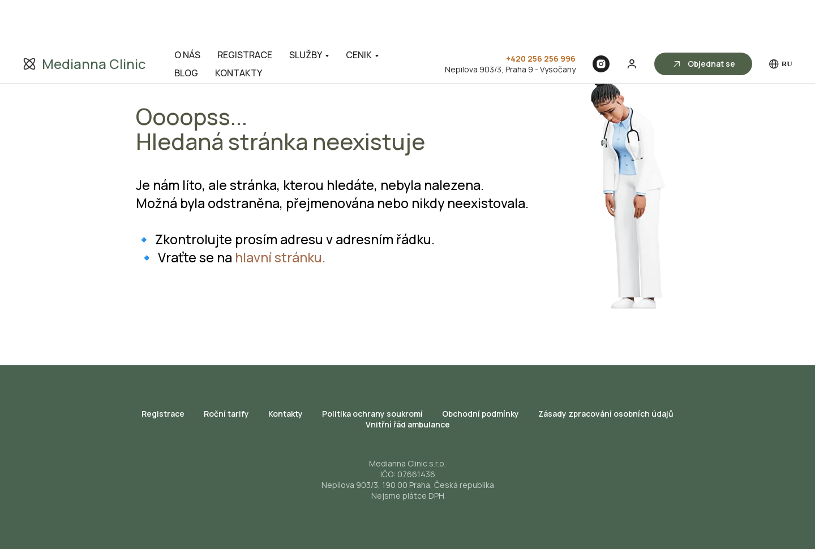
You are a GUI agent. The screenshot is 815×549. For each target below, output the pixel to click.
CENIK (359, 10)
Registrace (163, 413)
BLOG (186, 28)
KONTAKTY (238, 28)
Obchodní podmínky (480, 413)
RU (780, 19)
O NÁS (187, 10)
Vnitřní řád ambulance (408, 424)
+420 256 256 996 (541, 13)
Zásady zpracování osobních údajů (606, 413)
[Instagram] (601, 19)
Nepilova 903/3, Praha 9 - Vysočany (510, 24)
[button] (632, 19)
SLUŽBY (305, 10)
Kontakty (285, 413)
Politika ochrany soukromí (372, 413)
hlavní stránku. (280, 257)
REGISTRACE (244, 10)
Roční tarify (226, 413)
